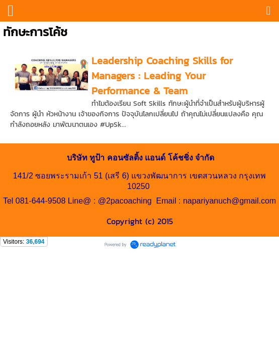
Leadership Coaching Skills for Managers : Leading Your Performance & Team (162, 75)
